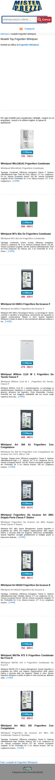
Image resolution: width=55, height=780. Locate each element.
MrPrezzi (5, 34)
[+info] (16, 181)
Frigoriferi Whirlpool (29, 45)
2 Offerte (27, 222)
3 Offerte (27, 152)
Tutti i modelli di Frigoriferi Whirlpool (18, 762)
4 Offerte (27, 503)
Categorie (27, 29)
